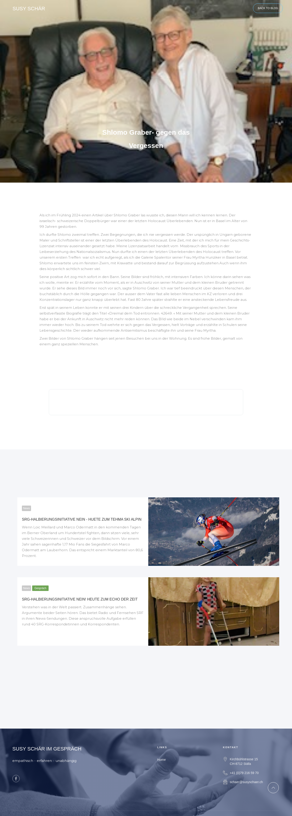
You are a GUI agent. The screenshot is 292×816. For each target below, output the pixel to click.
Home (166, 759)
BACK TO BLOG (268, 8)
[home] (29, 8)
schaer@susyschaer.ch (250, 782)
